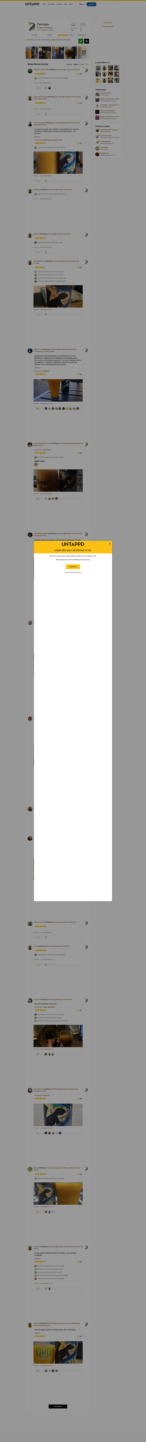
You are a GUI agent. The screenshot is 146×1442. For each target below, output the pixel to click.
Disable (73, 567)
